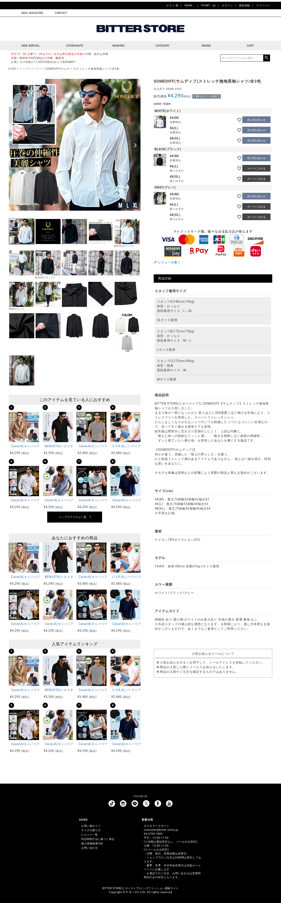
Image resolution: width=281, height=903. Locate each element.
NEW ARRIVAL (31, 45)
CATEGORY (162, 45)
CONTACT (61, 12)
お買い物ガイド (91, 825)
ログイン (227, 5)
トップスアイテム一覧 (72, 517)
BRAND (206, 45)
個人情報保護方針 (92, 843)
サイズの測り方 (91, 830)
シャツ (38, 68)
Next (135, 145)
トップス (25, 68)
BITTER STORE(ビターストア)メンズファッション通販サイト (140, 888)
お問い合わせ (89, 847)
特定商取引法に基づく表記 (97, 839)
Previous (14, 145)
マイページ (263, 5)
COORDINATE (74, 45)
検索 (266, 58)
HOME (12, 68)
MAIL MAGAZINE (32, 12)
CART (250, 45)
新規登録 (244, 5)
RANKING (118, 45)
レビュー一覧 (89, 834)
